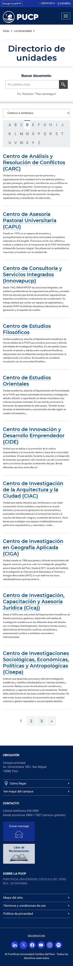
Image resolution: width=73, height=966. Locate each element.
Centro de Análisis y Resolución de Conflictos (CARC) (34, 162)
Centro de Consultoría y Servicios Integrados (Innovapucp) (32, 274)
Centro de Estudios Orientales (27, 381)
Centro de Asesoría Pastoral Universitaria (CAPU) (29, 220)
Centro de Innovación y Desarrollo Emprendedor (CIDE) (33, 435)
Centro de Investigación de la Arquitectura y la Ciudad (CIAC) (33, 489)
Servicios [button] (48, 3)
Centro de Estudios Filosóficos (27, 329)
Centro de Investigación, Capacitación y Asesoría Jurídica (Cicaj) (33, 601)
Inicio (6, 30)
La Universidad (23, 30)
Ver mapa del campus (18, 791)
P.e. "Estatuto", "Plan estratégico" (36, 93)
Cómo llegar (18, 783)
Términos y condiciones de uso (24, 905)
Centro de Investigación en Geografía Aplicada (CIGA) (33, 547)
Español (65, 3)
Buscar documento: (36, 76)
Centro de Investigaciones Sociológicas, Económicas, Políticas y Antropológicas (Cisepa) (36, 662)
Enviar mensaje (19, 826)
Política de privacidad (18, 913)
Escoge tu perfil (12, 3)
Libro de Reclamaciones (19, 849)
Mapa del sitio (13, 897)
